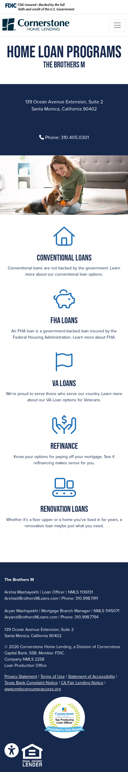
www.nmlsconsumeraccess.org (32, 689)
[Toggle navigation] (117, 25)
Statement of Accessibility (91, 676)
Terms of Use (52, 676)
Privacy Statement (20, 676)
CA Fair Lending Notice (82, 682)
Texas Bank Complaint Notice (31, 682)
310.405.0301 (75, 137)
